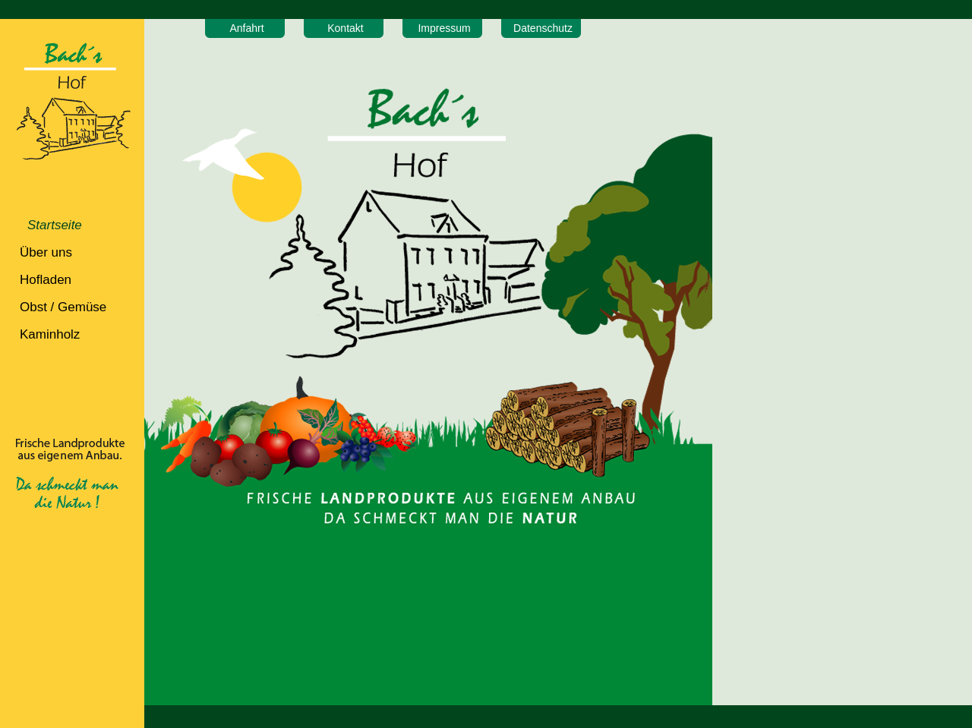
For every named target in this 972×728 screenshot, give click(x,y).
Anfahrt (246, 28)
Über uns (46, 252)
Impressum (444, 28)
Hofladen (45, 280)
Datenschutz (543, 28)
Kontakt (345, 28)
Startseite (54, 225)
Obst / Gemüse (63, 307)
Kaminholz (50, 334)
